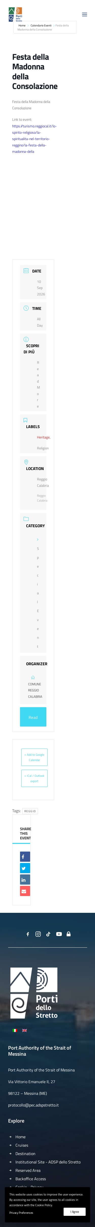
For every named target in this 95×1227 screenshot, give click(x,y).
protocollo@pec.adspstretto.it (33, 1105)
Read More (33, 720)
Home (20, 1137)
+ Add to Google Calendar (34, 757)
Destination (25, 1153)
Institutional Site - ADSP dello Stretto (48, 1162)
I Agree (74, 1211)
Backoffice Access (30, 1179)
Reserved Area (28, 1170)
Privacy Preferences (21, 1212)
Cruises (21, 1145)
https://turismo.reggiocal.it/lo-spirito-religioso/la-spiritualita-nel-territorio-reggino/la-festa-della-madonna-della (34, 138)
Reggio (30, 811)
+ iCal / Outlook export (34, 778)
